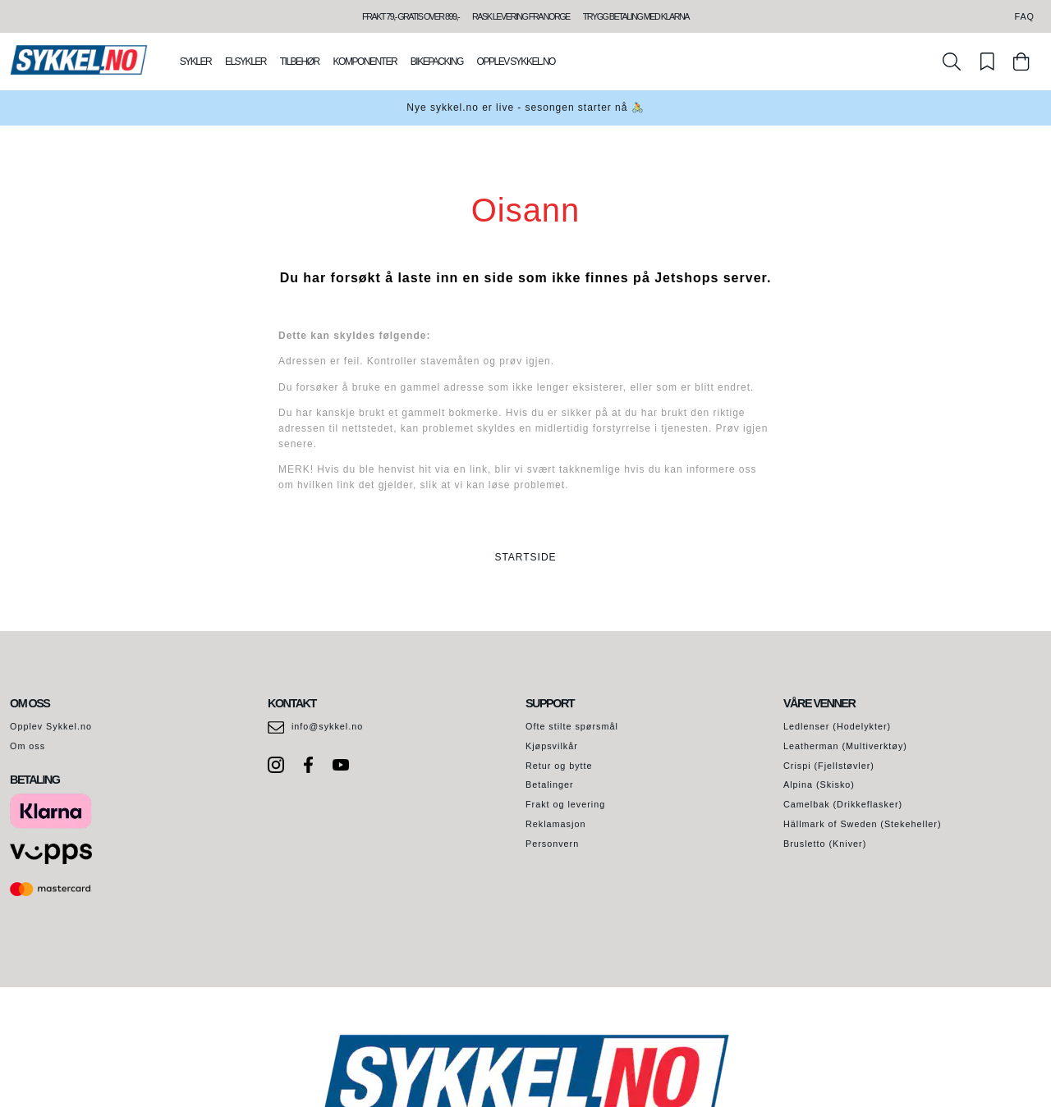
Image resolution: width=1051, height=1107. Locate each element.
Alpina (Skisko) (819, 784)
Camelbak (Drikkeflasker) (842, 804)
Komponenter (365, 61)
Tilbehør (299, 61)
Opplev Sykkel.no (516, 61)
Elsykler (245, 61)
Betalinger (550, 784)
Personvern (552, 844)
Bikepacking (437, 61)
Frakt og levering (565, 804)
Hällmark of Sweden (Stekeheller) (862, 824)
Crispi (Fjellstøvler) (828, 766)
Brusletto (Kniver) (824, 844)
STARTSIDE (525, 557)
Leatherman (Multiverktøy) (845, 746)
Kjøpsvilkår (552, 746)
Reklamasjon (555, 824)
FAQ (1024, 16)
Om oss (27, 746)
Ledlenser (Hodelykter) (837, 726)
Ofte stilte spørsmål (572, 726)
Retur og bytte (559, 766)
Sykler (195, 61)
